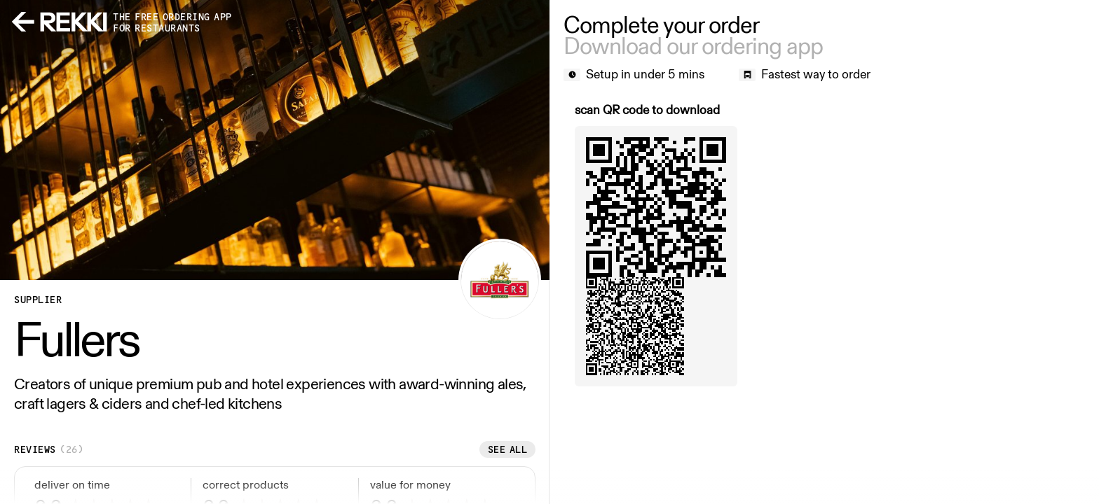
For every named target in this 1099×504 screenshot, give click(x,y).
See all (508, 449)
